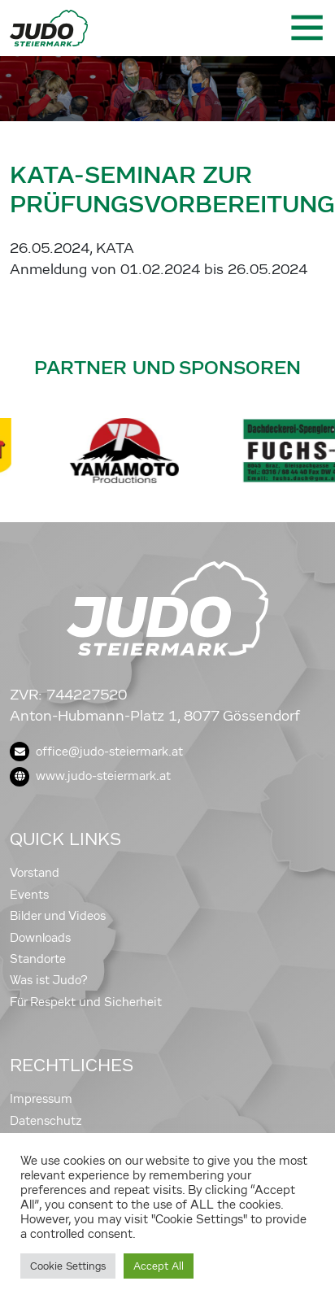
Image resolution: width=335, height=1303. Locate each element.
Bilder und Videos (58, 916)
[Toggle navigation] (305, 27)
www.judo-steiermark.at (90, 776)
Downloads (40, 937)
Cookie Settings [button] (68, 1266)
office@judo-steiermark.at (96, 751)
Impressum (41, 1099)
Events (29, 894)
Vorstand (34, 872)
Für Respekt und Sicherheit (86, 1002)
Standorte (38, 959)
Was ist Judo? (49, 980)
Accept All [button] (158, 1266)
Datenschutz (46, 1120)
